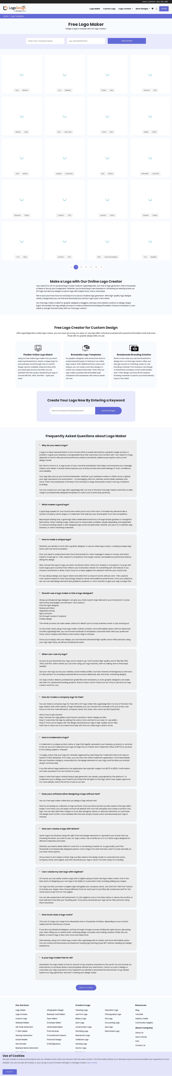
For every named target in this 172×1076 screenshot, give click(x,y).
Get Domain (21, 1044)
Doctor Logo (80, 1048)
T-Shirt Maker (22, 1031)
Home (6, 16)
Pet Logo (109, 1018)
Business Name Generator (27, 1048)
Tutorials (139, 1014)
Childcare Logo (82, 1039)
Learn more (92, 1062)
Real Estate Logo (112, 1031)
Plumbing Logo (81, 1031)
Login (164, 9)
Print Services (53, 1031)
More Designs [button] (142, 8)
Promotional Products (56, 1035)
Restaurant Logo (82, 1035)
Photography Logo (113, 1014)
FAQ (137, 1041)
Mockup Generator (24, 1035)
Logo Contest (21, 1014)
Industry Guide (141, 1018)
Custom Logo (109, 8)
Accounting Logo (112, 1022)
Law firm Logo (81, 1014)
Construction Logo (83, 1027)
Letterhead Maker (55, 1027)
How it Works (141, 1037)
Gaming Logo (81, 1044)
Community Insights (144, 1022)
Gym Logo (79, 1022)
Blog (137, 1010)
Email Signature (53, 1044)
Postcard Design (54, 1039)
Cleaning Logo (81, 1010)
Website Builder (22, 1022)
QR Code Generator (24, 1027)
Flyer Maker (52, 1018)
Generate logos (108, 410)
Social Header (22, 1039)
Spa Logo (109, 1027)
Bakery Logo (80, 1018)
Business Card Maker (56, 1014)
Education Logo (111, 1010)
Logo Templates (17, 16)
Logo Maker (94, 8)
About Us (139, 1032)
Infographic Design (55, 1010)
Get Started (127, 41)
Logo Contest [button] (124, 8)
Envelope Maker (54, 1022)
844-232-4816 (162, 2)
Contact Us (140, 1045)
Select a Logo (86, 987)
